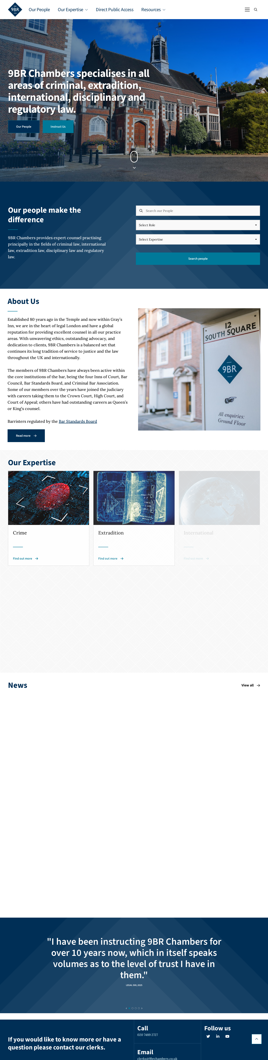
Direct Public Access (114, 9)
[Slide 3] (139, 1008)
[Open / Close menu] (247, 9)
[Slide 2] (135, 1008)
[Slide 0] (129, 1008)
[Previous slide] (126, 1008)
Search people (198, 258)
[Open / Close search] (255, 9)
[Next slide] (141, 1008)
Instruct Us (58, 126)
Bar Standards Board (78, 421)
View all (250, 685)
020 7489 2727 (147, 1035)
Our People (39, 9)
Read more (26, 436)
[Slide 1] (132, 1008)
